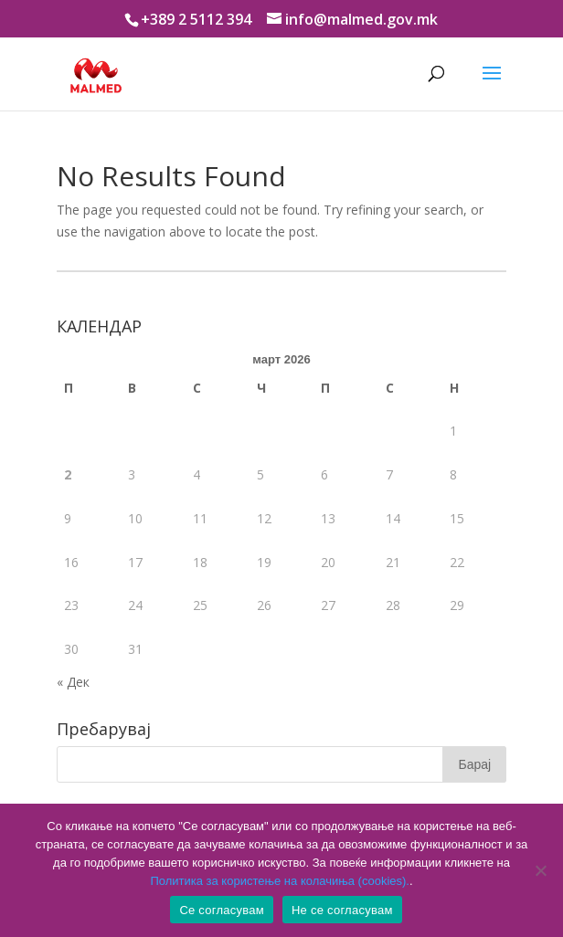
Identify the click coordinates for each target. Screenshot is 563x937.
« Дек (73, 681)
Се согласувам (221, 910)
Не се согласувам (342, 910)
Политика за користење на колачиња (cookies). (279, 881)
